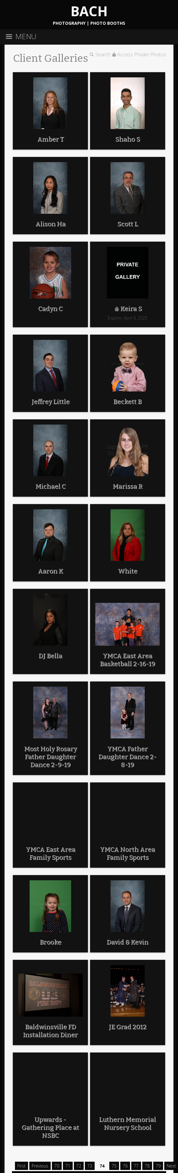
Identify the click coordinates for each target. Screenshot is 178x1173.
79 (158, 1166)
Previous (40, 1166)
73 (89, 1166)
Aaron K (50, 571)
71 (67, 1166)
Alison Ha (50, 224)
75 (114, 1166)
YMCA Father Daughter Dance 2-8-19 (127, 757)
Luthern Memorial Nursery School (127, 1123)
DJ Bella (50, 656)
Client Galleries (50, 58)
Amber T (50, 139)
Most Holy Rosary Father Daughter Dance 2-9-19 (50, 757)
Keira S (131, 309)
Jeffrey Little (50, 402)
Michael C (50, 486)
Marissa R (128, 486)
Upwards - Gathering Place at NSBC (50, 1127)
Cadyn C (50, 309)
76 (125, 1166)
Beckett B (127, 402)
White (127, 571)
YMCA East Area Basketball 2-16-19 (127, 660)
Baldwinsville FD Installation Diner (50, 1031)
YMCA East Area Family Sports (50, 853)
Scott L (127, 224)
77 (136, 1166)
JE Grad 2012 (128, 1027)
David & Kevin (127, 942)
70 (56, 1166)
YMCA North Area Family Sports (127, 853)
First (21, 1166)
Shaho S (127, 139)
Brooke (50, 942)
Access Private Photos (141, 54)
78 (147, 1166)
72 (78, 1166)
